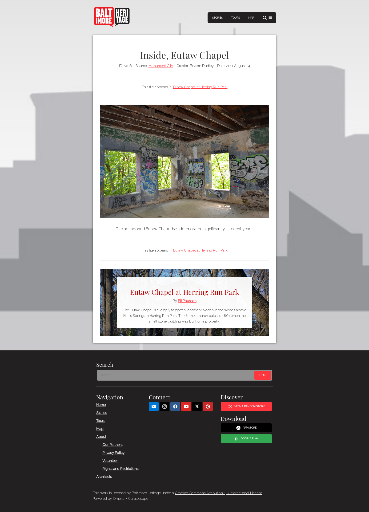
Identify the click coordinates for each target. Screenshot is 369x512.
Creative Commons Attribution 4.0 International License (218, 493)
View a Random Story (246, 406)
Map (251, 17)
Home (101, 405)
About (101, 437)
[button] (267, 17)
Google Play (246, 439)
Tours (235, 17)
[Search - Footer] (176, 375)
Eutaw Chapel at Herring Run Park (200, 87)
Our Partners (112, 445)
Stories (217, 17)
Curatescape (138, 498)
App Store (246, 427)
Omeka (118, 498)
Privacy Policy (113, 453)
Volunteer (110, 461)
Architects (104, 477)
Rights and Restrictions (120, 469)
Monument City (160, 66)
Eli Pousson (187, 301)
